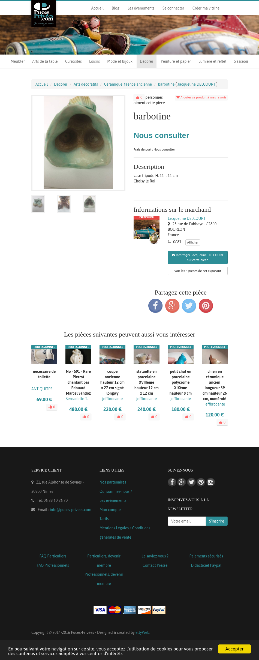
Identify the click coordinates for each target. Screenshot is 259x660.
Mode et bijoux (119, 61)
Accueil (97, 8)
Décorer (146, 61)
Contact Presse (155, 565)
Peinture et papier (176, 61)
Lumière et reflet (212, 61)
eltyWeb (142, 632)
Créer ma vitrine (205, 8)
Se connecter (173, 8)
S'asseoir (241, 61)
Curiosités (73, 61)
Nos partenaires (113, 482)
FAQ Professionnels (53, 565)
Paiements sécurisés (206, 556)
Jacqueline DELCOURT (187, 218)
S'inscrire (216, 521)
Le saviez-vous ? (155, 556)
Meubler (18, 61)
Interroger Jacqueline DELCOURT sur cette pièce (198, 257)
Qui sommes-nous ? (116, 491)
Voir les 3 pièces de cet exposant (197, 271)
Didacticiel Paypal (206, 565)
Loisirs (94, 61)
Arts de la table (45, 61)
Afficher (192, 242)
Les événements (141, 8)
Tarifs (104, 519)
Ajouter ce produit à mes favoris (201, 97)
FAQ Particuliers (52, 556)
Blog (115, 8)
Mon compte (110, 510)
